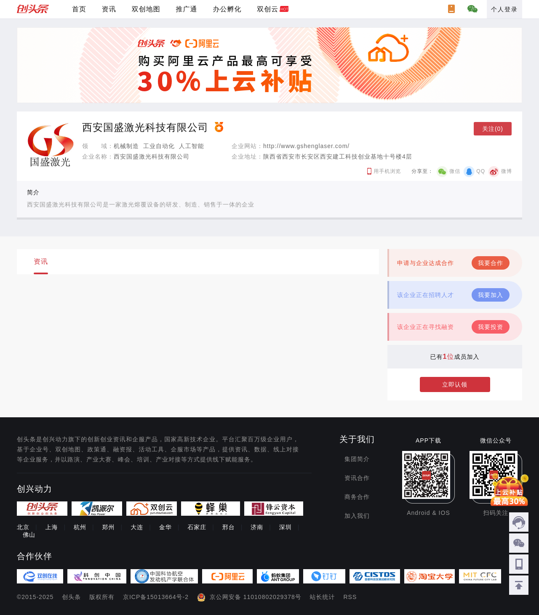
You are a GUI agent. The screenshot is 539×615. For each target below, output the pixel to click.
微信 (454, 171)
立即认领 (454, 384)
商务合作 (357, 496)
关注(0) (492, 128)
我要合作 (490, 263)
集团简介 (357, 459)
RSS (350, 597)
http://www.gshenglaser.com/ (306, 146)
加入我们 (357, 515)
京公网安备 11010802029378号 (256, 597)
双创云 (267, 9)
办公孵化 (227, 9)
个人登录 (504, 9)
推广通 (186, 9)
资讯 (109, 9)
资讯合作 (357, 478)
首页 (79, 9)
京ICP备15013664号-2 (156, 597)
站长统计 (322, 597)
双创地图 (146, 9)
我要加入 (490, 295)
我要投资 (490, 326)
